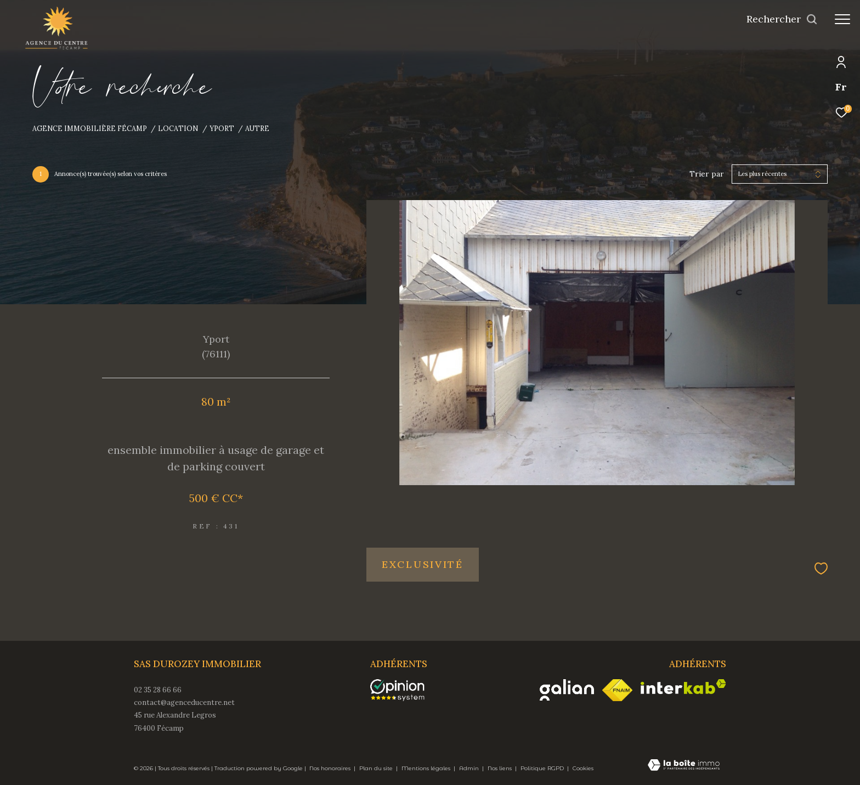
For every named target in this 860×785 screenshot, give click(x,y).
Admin (469, 768)
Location (178, 128)
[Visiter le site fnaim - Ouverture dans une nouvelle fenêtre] (617, 690)
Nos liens (500, 768)
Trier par (706, 174)
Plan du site (376, 768)
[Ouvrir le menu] (842, 19)
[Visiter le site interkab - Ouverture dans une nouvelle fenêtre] (683, 686)
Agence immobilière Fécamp (89, 128)
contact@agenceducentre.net (184, 702)
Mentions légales (426, 768)
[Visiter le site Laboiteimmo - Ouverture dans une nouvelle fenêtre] (683, 765)
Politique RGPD (542, 768)
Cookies (583, 768)
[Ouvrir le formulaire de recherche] (782, 19)
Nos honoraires (330, 768)
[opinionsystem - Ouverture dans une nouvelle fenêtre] (402, 690)
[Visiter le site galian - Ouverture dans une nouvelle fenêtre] (567, 690)
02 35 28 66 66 (158, 690)
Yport (222, 128)
